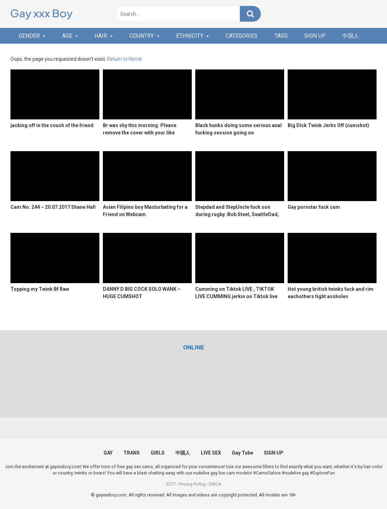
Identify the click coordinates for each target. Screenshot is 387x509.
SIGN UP (315, 35)
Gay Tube (242, 453)
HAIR (100, 35)
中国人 (350, 35)
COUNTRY (141, 35)
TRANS (131, 453)
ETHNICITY (189, 35)
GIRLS (158, 453)
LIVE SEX (211, 453)
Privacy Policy (192, 484)
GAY (108, 453)
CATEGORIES (242, 35)
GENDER (29, 35)
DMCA (215, 484)
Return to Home (124, 59)
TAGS (281, 35)
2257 (171, 484)
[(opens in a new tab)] (193, 347)
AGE (67, 35)
